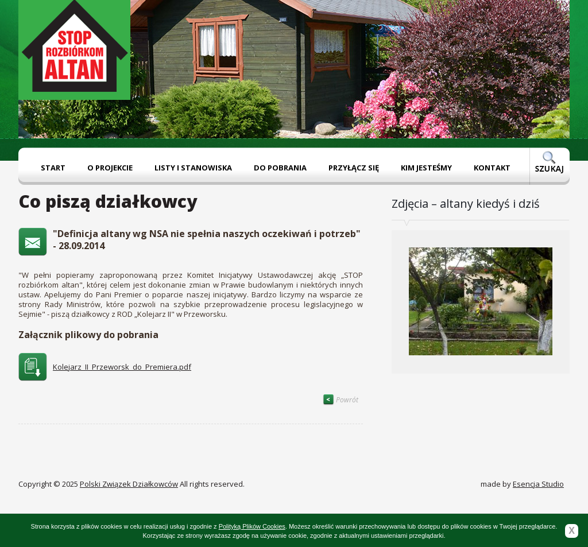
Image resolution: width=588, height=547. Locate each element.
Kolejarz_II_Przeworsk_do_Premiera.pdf (122, 367)
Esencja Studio (538, 484)
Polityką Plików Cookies (252, 526)
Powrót (340, 400)
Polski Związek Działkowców (129, 484)
